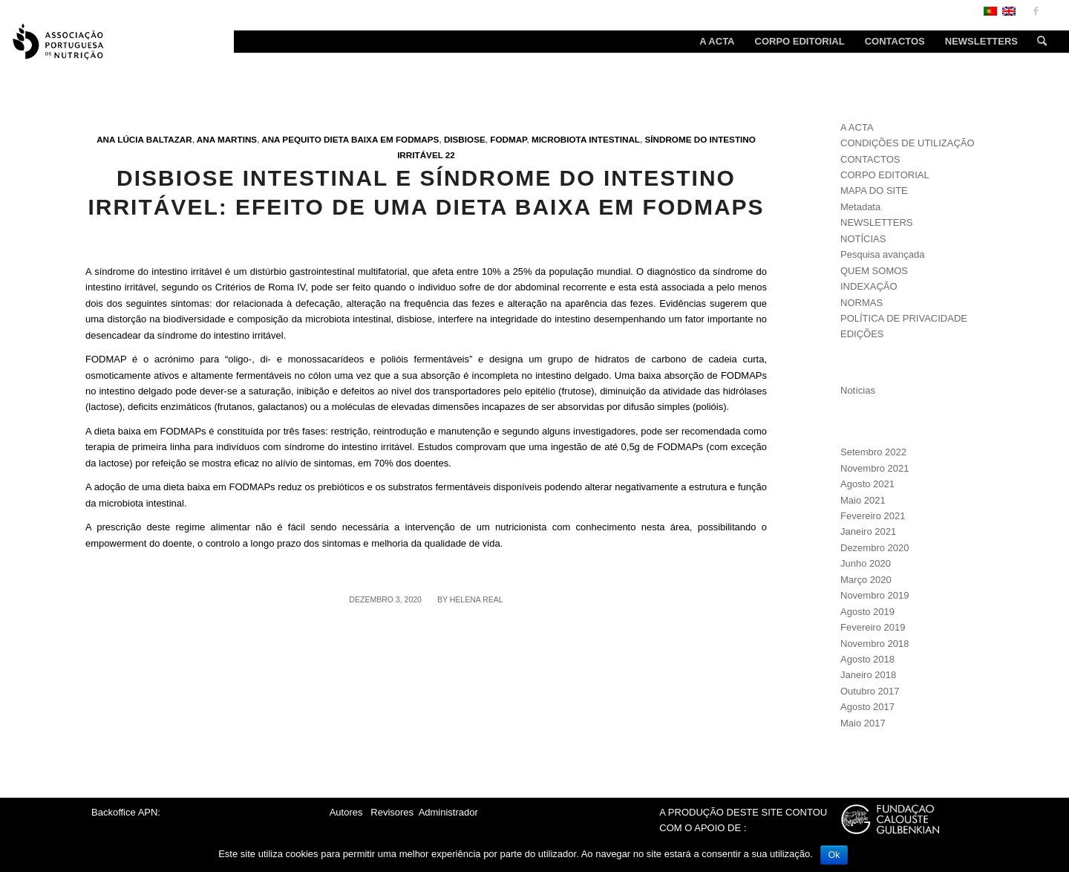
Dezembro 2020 (874, 547)
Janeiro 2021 (868, 531)
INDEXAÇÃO (869, 286)
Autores (346, 812)
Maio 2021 (863, 500)
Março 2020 (866, 579)
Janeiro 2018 (868, 674)
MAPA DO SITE (874, 190)
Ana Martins (227, 139)
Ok (834, 855)
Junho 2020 (865, 563)
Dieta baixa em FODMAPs (381, 139)
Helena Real (476, 599)
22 (450, 155)
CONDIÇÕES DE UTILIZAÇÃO (907, 143)
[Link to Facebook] (1035, 11)
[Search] (1037, 41)
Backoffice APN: (125, 812)
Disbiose (465, 139)
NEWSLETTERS (876, 222)
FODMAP (508, 139)
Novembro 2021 (874, 468)
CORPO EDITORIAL (884, 174)
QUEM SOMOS (874, 270)
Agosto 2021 (867, 483)
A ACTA (857, 127)
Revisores (390, 812)
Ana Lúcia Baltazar (144, 139)
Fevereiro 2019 (872, 627)
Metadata (860, 206)
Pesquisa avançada (882, 254)
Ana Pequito (291, 139)
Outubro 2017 (870, 691)
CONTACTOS (870, 159)
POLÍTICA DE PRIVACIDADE (903, 318)
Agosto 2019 (867, 611)
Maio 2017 (863, 723)
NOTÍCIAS (863, 238)
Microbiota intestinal (586, 139)
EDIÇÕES (862, 333)
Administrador (448, 812)
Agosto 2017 (867, 706)
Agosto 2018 (867, 659)
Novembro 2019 (874, 595)
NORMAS (861, 302)
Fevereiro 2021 (872, 515)
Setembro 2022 (873, 452)
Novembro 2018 (874, 643)
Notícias (857, 390)
